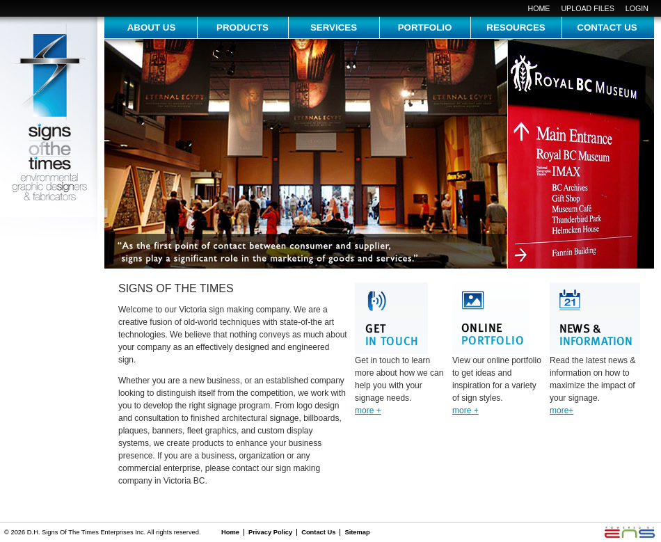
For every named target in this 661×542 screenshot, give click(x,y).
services (333, 27)
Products (242, 27)
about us (151, 27)
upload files (587, 8)
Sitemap (356, 532)
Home (538, 8)
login (637, 8)
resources (515, 27)
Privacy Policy (270, 532)
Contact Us (318, 532)
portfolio (425, 27)
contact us (607, 27)
